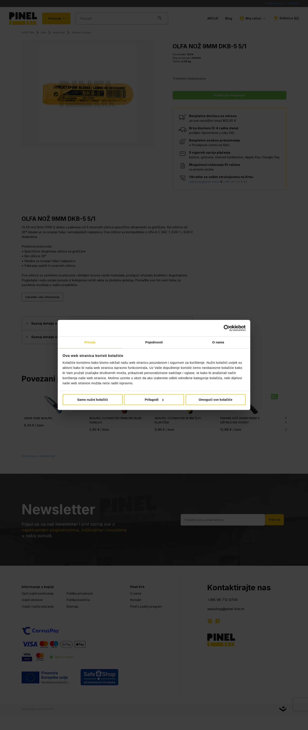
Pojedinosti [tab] (154, 342)
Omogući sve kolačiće (215, 400)
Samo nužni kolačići (92, 400)
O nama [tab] (218, 342)
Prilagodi (154, 400)
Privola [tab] (89, 342)
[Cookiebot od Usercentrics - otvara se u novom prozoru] (227, 328)
